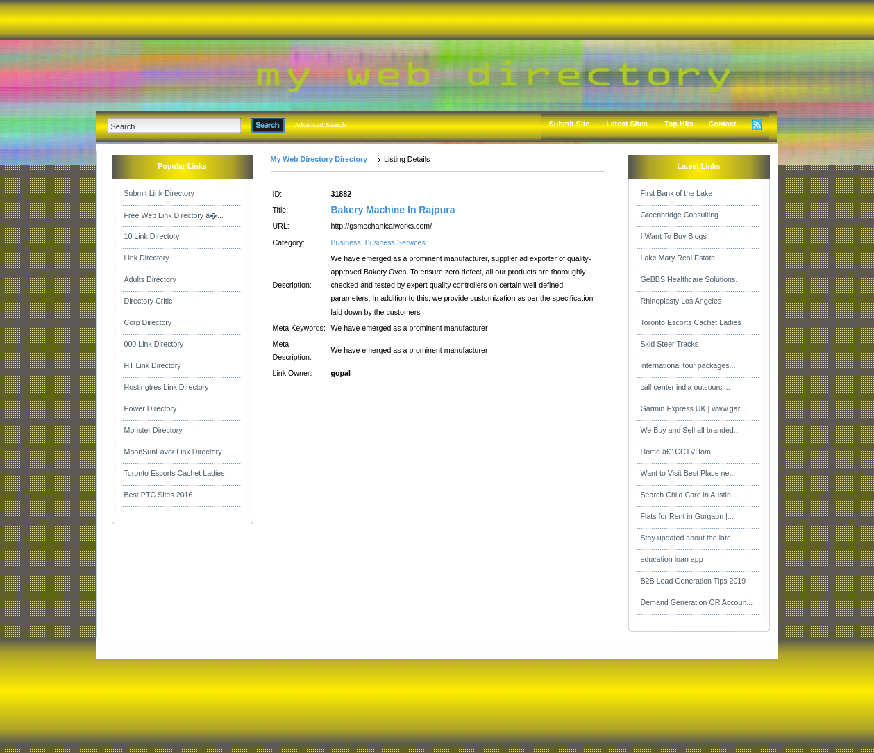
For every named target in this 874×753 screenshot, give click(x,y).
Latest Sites (627, 123)
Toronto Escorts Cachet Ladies (174, 473)
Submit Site (569, 123)
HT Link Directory (152, 365)
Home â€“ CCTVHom (676, 451)
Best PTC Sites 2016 (158, 494)
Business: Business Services (378, 242)
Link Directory (146, 258)
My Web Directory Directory (319, 159)
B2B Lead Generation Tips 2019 (693, 581)
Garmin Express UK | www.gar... (693, 408)
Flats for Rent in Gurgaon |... (687, 516)
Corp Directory (148, 322)
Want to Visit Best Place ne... (688, 473)
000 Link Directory (154, 344)
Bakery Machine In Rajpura (393, 209)
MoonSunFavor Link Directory (173, 451)
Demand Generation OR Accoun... (697, 602)
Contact (723, 123)
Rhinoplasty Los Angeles (681, 301)
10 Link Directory (152, 236)
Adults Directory (150, 279)
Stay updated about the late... (689, 537)
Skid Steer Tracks (670, 344)
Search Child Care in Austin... (689, 494)
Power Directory (150, 408)
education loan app (672, 559)
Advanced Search (320, 125)
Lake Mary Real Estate (678, 258)
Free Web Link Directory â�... (174, 215)
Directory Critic (148, 301)
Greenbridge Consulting (680, 214)
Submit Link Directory (159, 193)
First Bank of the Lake (677, 193)
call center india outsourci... (685, 387)
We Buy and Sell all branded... (690, 430)
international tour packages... (688, 365)
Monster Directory (153, 430)
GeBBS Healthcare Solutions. (689, 279)
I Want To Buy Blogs (674, 236)
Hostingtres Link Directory (166, 387)
